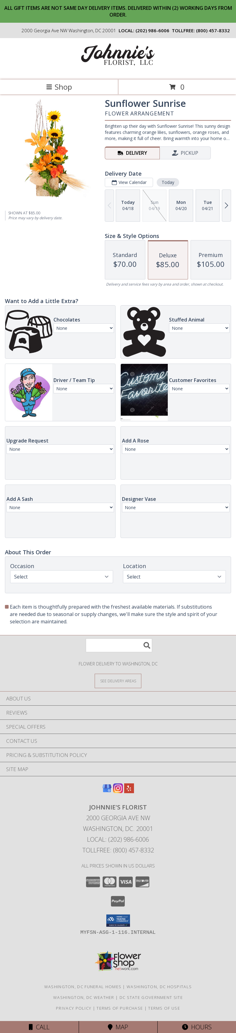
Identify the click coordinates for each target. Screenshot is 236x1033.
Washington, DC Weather (83, 997)
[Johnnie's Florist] (118, 71)
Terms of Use (164, 1008)
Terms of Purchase (119, 1008)
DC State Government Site (151, 997)
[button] (118, 920)
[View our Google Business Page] (107, 791)
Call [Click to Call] (39, 1027)
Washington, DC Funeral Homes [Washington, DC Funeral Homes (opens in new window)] (82, 986)
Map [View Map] (118, 1027)
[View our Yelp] (129, 791)
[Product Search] (119, 645)
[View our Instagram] (118, 791)
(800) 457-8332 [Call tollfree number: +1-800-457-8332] (213, 30)
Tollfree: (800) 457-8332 (118, 850)
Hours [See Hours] (197, 1027)
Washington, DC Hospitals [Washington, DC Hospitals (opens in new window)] (159, 986)
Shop (59, 87)
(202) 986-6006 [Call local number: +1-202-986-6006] (152, 30)
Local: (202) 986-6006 (118, 839)
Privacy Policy (73, 1008)
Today (168, 182)
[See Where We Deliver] (118, 681)
